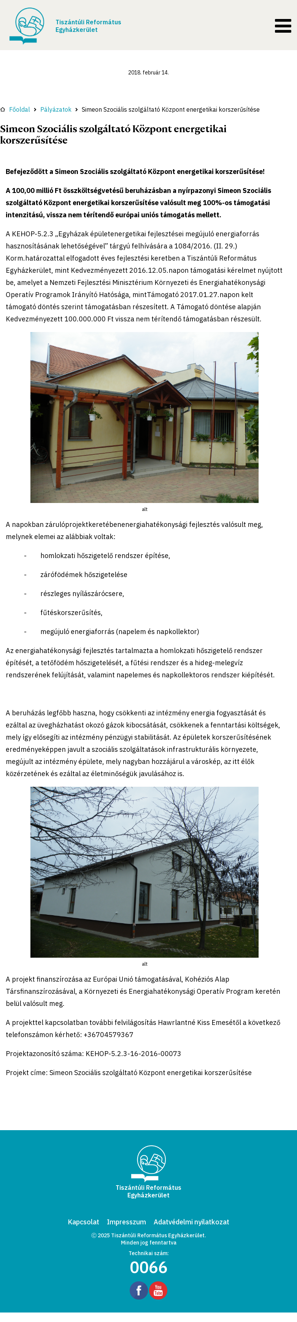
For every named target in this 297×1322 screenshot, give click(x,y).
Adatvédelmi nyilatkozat (191, 1222)
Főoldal (15, 109)
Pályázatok (55, 109)
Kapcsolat (83, 1222)
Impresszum (126, 1222)
